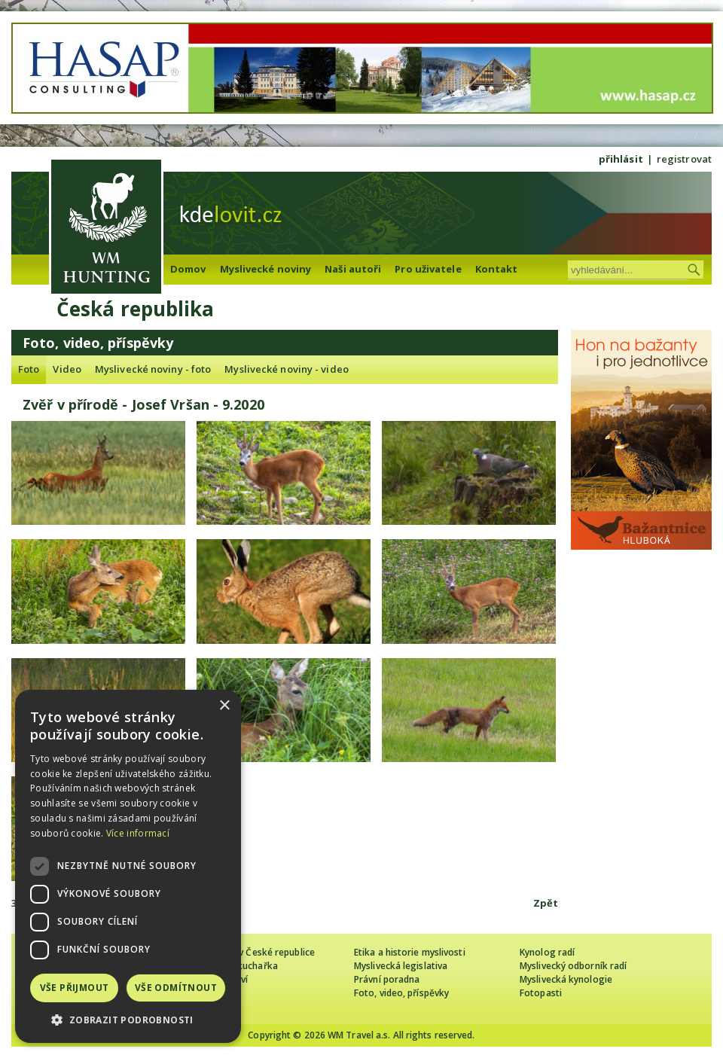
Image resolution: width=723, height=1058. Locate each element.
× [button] (224, 706)
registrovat (684, 159)
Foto (28, 369)
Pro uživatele (428, 269)
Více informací (137, 833)
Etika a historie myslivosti (409, 952)
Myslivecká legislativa (400, 965)
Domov (188, 269)
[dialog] (128, 866)
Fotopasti (541, 992)
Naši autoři (353, 269)
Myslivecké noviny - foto (153, 369)
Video (67, 369)
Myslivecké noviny (266, 269)
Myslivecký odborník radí (573, 965)
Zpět (545, 903)
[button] (128, 1020)
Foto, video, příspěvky (401, 992)
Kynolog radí (547, 952)
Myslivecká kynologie (566, 979)
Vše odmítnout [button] (176, 987)
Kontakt (496, 269)
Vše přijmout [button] (74, 987)
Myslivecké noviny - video (286, 369)
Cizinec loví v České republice (251, 952)
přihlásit (621, 159)
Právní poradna (386, 979)
